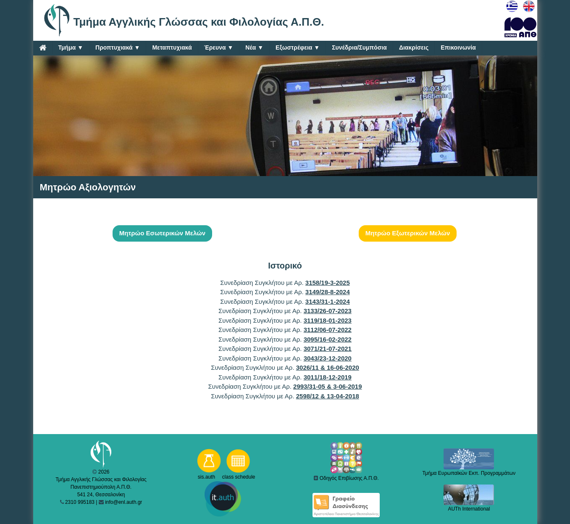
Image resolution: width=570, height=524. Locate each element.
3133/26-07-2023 (328, 310)
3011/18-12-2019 (328, 377)
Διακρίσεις (413, 47)
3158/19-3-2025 (327, 282)
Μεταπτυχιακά (172, 47)
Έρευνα (219, 47)
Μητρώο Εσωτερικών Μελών (162, 233)
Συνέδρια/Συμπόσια (359, 47)
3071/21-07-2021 (328, 348)
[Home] (42, 47)
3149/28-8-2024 (327, 291)
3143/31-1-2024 (327, 301)
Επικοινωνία (458, 47)
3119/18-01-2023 (328, 320)
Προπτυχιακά (117, 47)
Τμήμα (71, 47)
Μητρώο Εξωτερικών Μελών (407, 233)
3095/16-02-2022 (328, 339)
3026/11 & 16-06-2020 (327, 367)
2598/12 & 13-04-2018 (327, 396)
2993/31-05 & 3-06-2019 (327, 386)
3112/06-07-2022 (328, 329)
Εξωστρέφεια (298, 47)
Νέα (254, 47)
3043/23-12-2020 (328, 358)
